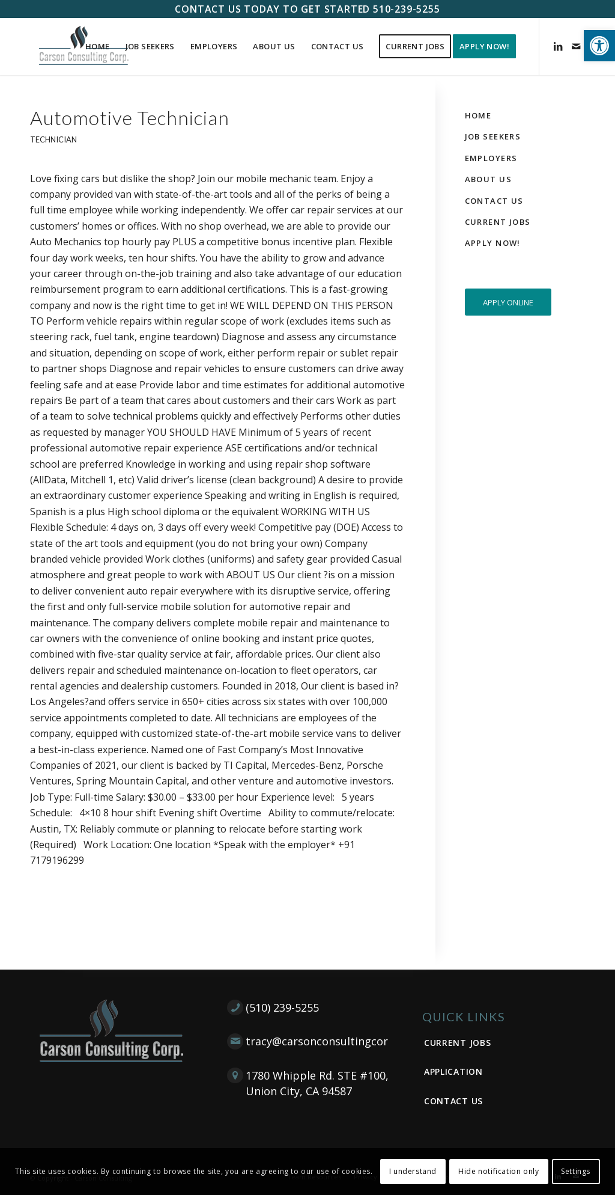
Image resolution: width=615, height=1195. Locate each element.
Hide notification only (498, 1171)
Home (478, 115)
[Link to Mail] (576, 46)
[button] (599, 45)
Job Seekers (493, 136)
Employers (491, 158)
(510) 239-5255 (282, 1007)
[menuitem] (97, 46)
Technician (53, 139)
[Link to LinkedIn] (558, 46)
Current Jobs (498, 221)
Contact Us (494, 200)
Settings (575, 1171)
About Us (488, 179)
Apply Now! (493, 242)
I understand (413, 1171)
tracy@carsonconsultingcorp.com (333, 1041)
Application (453, 1071)
